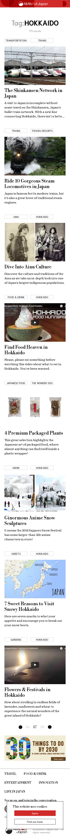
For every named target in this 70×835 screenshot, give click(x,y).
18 (42, 727)
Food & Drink (35, 774)
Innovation (48, 783)
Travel (10, 774)
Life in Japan (14, 792)
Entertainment (17, 783)
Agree (35, 813)
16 (28, 727)
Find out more (35, 821)
